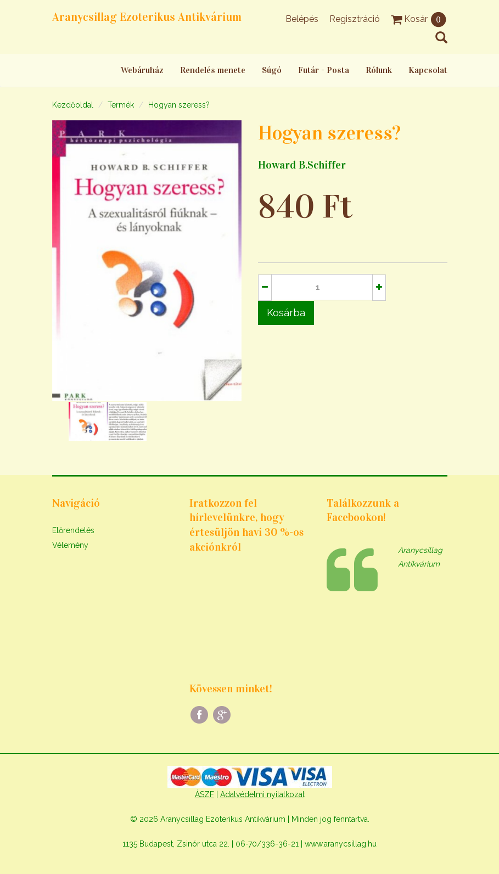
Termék (121, 104)
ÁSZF (204, 794)
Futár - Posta (323, 70)
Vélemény (70, 545)
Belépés (301, 19)
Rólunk (379, 70)
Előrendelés (73, 530)
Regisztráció (354, 19)
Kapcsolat (427, 70)
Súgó (272, 70)
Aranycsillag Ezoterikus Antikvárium (147, 17)
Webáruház (142, 70)
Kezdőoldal (72, 104)
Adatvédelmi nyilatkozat (262, 794)
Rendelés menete (212, 70)
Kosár (419, 19)
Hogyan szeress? (179, 104)
